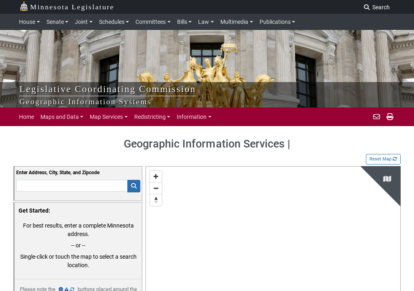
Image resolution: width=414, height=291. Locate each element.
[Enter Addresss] (72, 186)
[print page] (389, 117)
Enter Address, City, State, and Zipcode (57, 172)
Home (26, 117)
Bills (182, 22)
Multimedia (234, 22)
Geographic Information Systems (85, 101)
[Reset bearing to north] (156, 200)
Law (203, 22)
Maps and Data (59, 117)
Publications (275, 22)
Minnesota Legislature (66, 6)
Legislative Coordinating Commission (107, 89)
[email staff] (376, 117)
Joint (81, 22)
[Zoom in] (156, 176)
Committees (150, 22)
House (27, 22)
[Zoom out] (156, 188)
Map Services (106, 117)
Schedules (112, 22)
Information (192, 117)
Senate (55, 22)
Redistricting (150, 117)
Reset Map (383, 159)
